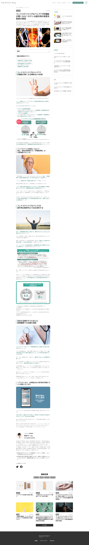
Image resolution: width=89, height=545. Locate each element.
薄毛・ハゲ (54, 2)
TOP (17, 7)
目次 (18, 51)
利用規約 (36, 540)
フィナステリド (26, 7)
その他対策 (64, 2)
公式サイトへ (78, 2)
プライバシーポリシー (43, 540)
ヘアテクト (69, 2)
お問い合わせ (52, 540)
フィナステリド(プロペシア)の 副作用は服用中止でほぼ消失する (63, 87)
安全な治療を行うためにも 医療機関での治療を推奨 (62, 90)
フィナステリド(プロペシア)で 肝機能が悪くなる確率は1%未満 (63, 83)
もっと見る (44, 525)
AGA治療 (59, 2)
